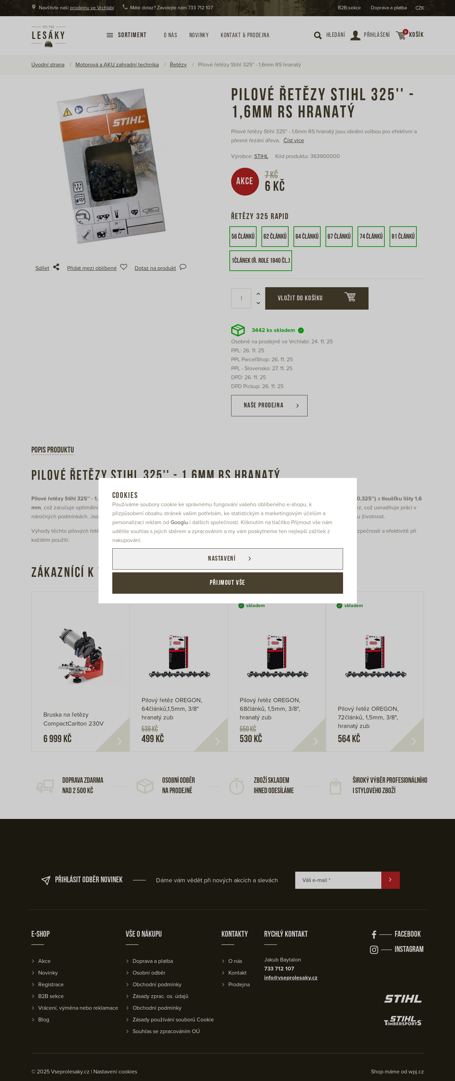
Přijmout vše (227, 583)
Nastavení (222, 558)
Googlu (179, 522)
